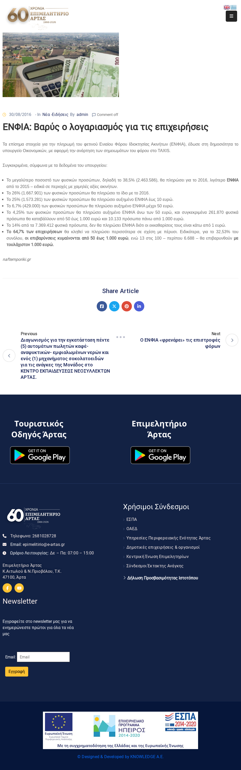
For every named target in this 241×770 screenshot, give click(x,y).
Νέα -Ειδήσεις (55, 114)
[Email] (43, 657)
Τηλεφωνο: (33, 535)
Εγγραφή (17, 671)
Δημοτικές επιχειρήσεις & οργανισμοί (163, 547)
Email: (37, 544)
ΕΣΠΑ (131, 519)
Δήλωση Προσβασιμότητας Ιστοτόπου (162, 578)
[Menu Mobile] (231, 16)
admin (82, 114)
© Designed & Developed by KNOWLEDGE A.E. (120, 756)
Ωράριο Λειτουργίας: (52, 553)
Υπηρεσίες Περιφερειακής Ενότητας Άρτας (168, 538)
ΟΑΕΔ (131, 528)
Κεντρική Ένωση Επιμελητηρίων (157, 556)
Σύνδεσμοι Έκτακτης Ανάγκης (155, 565)
